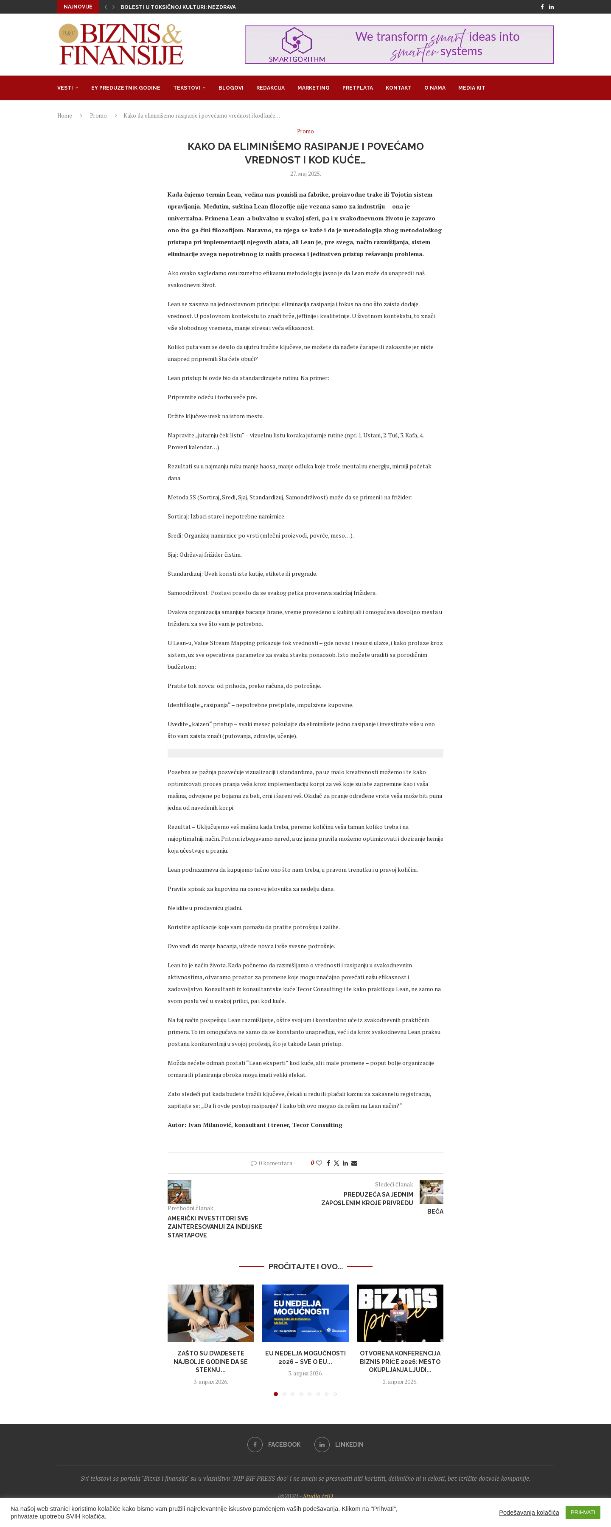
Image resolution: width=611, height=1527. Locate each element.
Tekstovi (186, 88)
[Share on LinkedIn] (345, 1163)
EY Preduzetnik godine (125, 88)
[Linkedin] (551, 7)
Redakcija (270, 88)
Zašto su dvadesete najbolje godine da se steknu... (211, 1361)
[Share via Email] (354, 1163)
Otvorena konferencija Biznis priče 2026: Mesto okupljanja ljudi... (400, 1361)
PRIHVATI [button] (583, 1512)
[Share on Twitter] (336, 1163)
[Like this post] (319, 1163)
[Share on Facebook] (328, 1163)
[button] (105, 7)
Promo (98, 115)
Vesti (65, 88)
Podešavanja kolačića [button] (529, 1512)
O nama (435, 88)
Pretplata (357, 88)
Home (64, 115)
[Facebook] (542, 7)
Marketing (313, 88)
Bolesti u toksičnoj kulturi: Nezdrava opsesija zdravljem (207, 7)
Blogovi (231, 88)
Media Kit (471, 88)
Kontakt (399, 88)
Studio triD (318, 1496)
